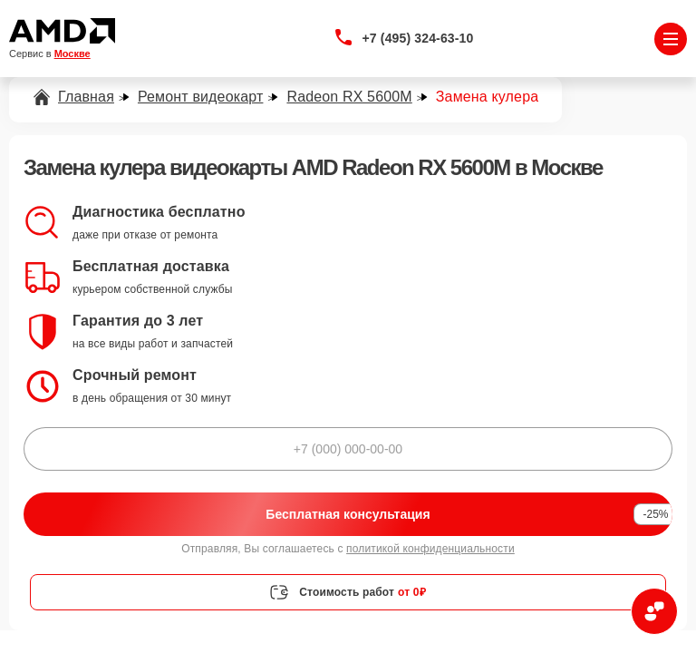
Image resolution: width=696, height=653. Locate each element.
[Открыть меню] (670, 39)
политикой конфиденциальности (430, 548)
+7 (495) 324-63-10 (418, 38)
